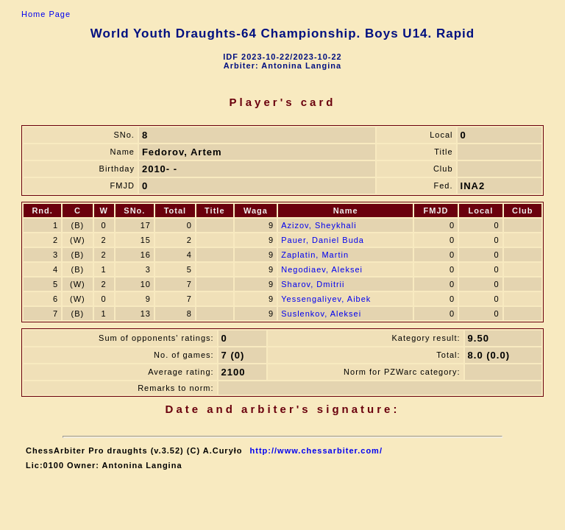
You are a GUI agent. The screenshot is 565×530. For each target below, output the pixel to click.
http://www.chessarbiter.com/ (316, 450)
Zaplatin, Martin (315, 254)
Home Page (46, 14)
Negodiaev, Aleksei (322, 269)
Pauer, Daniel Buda (322, 240)
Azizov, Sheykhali (318, 225)
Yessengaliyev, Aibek (326, 298)
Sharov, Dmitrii (312, 284)
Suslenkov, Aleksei (321, 313)
